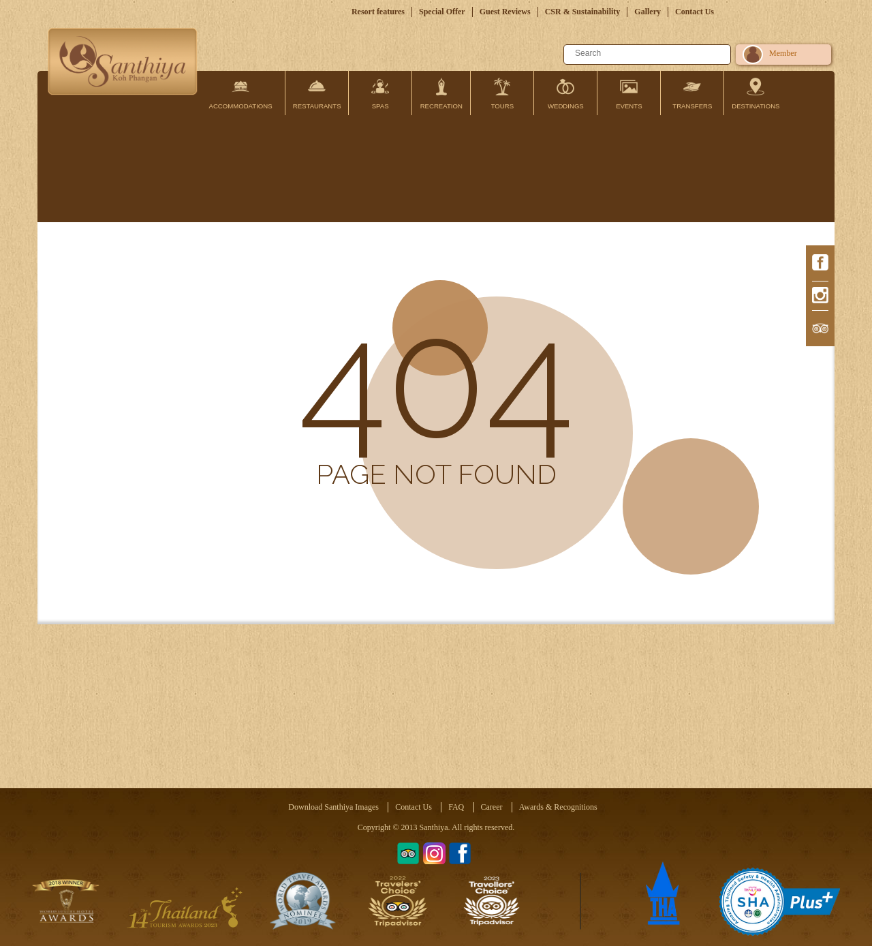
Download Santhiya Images (333, 807)
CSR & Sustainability (583, 11)
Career (492, 807)
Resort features (378, 11)
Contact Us (694, 11)
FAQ (456, 807)
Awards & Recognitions (558, 807)
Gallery (647, 11)
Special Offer (442, 11)
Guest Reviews (505, 11)
